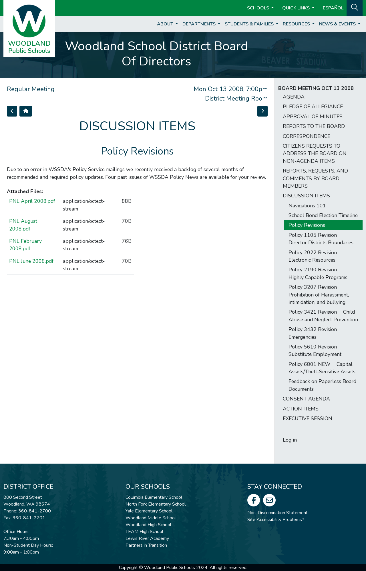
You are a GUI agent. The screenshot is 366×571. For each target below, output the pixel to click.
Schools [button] (258, 8)
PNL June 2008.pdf (31, 261)
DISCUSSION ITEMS (306, 195)
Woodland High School (148, 525)
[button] (354, 7)
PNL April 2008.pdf (32, 201)
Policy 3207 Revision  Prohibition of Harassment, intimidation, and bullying (319, 295)
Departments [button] (199, 24)
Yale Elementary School (149, 511)
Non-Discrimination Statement (277, 513)
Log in (290, 439)
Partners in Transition (146, 545)
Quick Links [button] (296, 8)
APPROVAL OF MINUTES (313, 116)
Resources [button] (297, 24)
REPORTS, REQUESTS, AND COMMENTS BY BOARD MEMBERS (315, 178)
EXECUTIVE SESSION (307, 418)
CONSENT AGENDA (306, 398)
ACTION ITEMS (301, 408)
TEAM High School (144, 531)
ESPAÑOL (333, 8)
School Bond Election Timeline (323, 215)
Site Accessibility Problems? (275, 519)
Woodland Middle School (151, 518)
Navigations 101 (307, 205)
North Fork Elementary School (156, 504)
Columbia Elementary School (154, 497)
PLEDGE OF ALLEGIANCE (313, 106)
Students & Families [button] (250, 24)
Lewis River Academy (147, 538)
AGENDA (294, 96)
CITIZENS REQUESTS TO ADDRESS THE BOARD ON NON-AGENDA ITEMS (315, 154)
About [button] (165, 24)
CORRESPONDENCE (306, 136)
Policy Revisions (307, 225)
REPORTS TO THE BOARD (314, 126)
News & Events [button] (338, 24)
